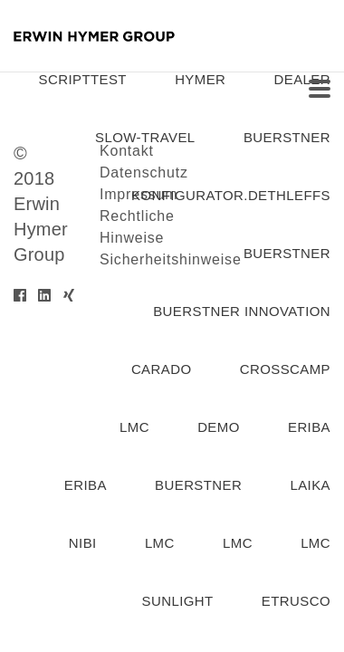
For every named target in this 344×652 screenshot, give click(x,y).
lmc (134, 427)
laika (310, 485)
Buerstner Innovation (241, 311)
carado (161, 369)
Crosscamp (285, 369)
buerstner (287, 137)
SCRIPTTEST (83, 79)
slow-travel (145, 137)
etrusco (296, 601)
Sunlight (178, 601)
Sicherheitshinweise (171, 259)
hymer (200, 79)
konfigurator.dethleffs (230, 195)
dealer (302, 79)
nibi (83, 543)
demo (218, 427)
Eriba (85, 485)
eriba (309, 427)
